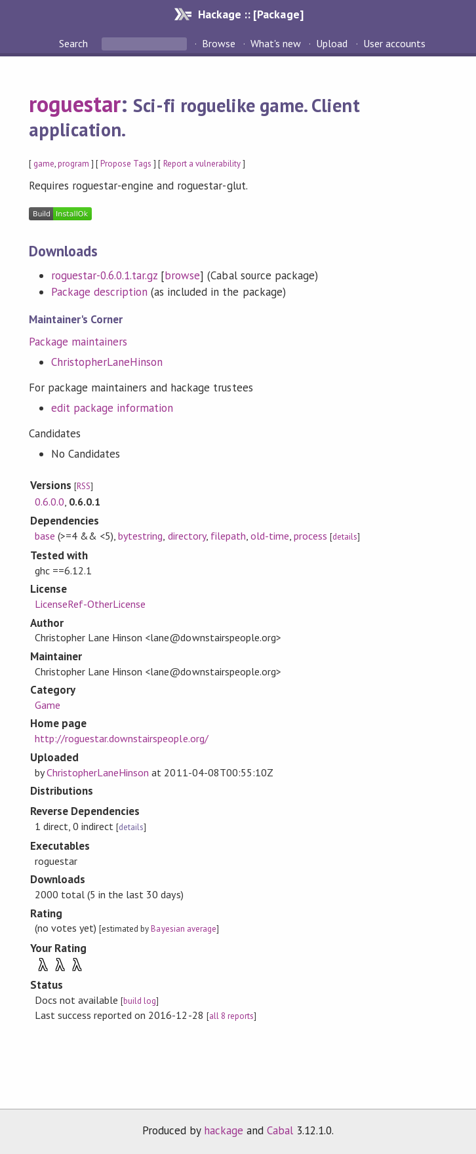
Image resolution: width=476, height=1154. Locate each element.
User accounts (394, 43)
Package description (99, 292)
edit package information (112, 408)
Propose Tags (125, 163)
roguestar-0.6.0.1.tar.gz (104, 275)
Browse (218, 43)
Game (47, 704)
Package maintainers (78, 341)
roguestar (75, 103)
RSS (83, 486)
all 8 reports (231, 1016)
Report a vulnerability (202, 163)
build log (139, 1000)
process (310, 535)
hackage (223, 1130)
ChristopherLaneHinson (107, 362)
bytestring (140, 535)
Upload (331, 43)
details (344, 536)
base (45, 535)
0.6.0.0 (49, 501)
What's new (275, 43)
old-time (269, 535)
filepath (228, 535)
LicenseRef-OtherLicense (90, 603)
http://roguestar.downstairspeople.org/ (121, 738)
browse (182, 275)
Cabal (280, 1130)
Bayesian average (183, 928)
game (43, 163)
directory (187, 535)
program (73, 163)
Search (74, 43)
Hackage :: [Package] (250, 14)
